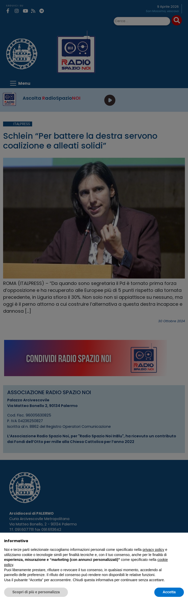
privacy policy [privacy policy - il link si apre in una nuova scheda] (153, 550)
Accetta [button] (169, 592)
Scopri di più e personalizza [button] (36, 592)
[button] (181, 541)
